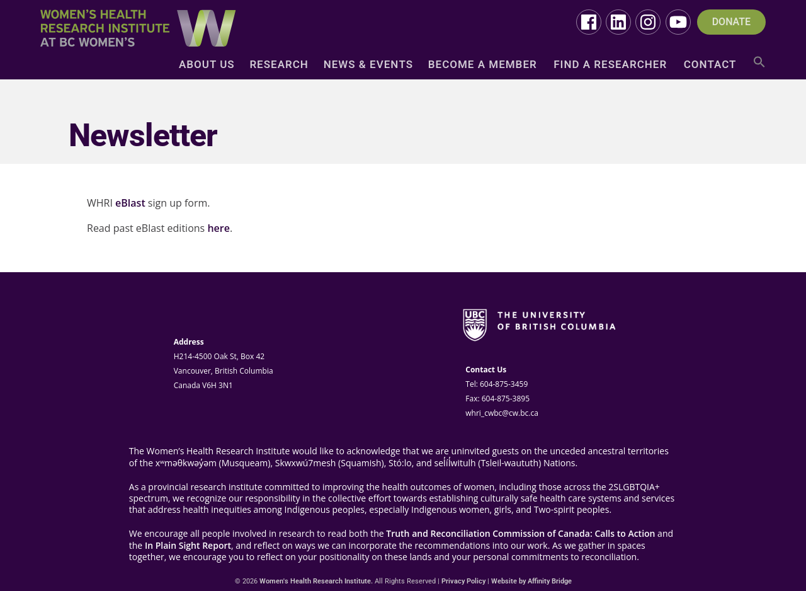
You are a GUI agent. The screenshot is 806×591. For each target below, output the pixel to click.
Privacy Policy (463, 581)
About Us (207, 65)
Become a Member (482, 65)
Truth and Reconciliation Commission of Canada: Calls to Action (520, 533)
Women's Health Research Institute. (316, 581)
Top (776, 561)
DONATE (731, 22)
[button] (759, 66)
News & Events (368, 65)
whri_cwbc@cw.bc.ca (501, 413)
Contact (710, 65)
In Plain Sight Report (188, 545)
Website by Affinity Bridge (531, 581)
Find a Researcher (610, 65)
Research (278, 65)
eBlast (130, 203)
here (218, 228)
